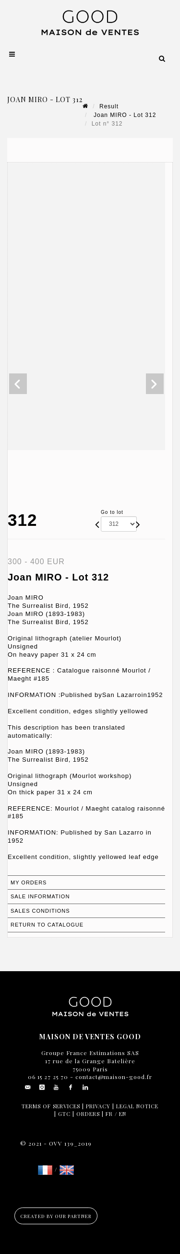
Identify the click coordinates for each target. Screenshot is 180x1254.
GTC (64, 1113)
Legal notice (137, 1106)
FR (109, 1113)
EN (122, 1113)
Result (109, 106)
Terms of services (51, 1106)
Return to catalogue (47, 925)
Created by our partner (56, 1216)
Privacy (98, 1106)
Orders (88, 1113)
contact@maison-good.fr (112, 1076)
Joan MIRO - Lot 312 (124, 115)
